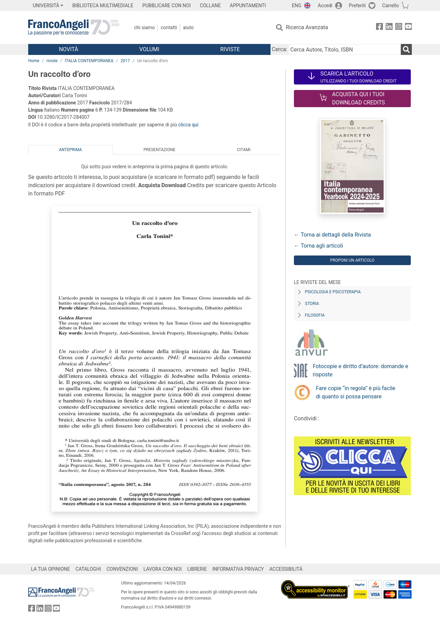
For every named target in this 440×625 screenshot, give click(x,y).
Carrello (390, 5)
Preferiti (357, 5)
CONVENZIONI (122, 569)
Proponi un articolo (352, 260)
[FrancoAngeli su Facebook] (379, 27)
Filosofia (314, 315)
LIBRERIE (197, 569)
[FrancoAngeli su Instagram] (398, 27)
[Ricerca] (406, 49)
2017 (125, 60)
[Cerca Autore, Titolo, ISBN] (345, 49)
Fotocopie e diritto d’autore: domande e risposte (360, 370)
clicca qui (188, 124)
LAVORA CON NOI (162, 569)
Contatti (169, 27)
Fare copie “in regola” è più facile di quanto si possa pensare (355, 392)
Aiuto (188, 27)
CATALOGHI (88, 569)
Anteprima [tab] (70, 149)
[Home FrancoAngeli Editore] (73, 27)
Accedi (325, 5)
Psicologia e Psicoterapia (333, 291)
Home (33, 60)
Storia (312, 303)
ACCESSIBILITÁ (286, 569)
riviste (51, 60)
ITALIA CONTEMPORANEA (89, 60)
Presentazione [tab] (159, 149)
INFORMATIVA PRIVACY (238, 569)
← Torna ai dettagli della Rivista (332, 234)
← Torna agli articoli (318, 245)
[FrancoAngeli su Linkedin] (389, 27)
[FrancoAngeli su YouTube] (408, 27)
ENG (296, 5)
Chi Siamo (144, 27)
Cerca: (279, 49)
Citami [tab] (243, 149)
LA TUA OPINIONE (50, 569)
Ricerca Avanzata (307, 27)
